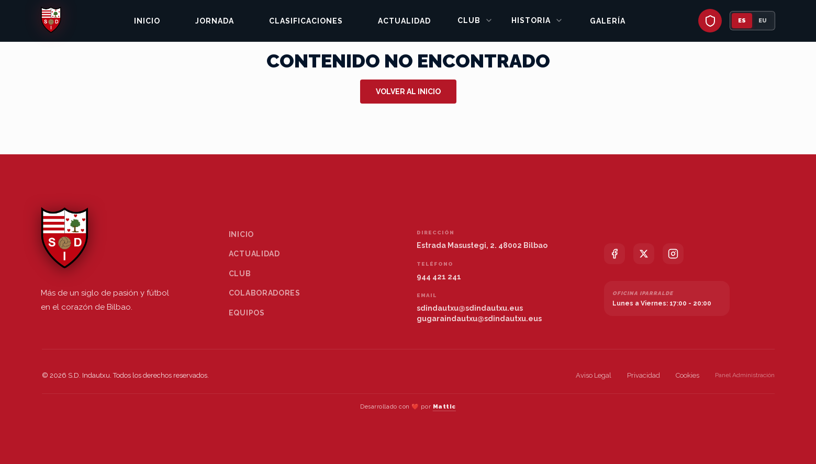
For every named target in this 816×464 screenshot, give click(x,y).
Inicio (147, 21)
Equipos (247, 313)
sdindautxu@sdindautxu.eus (470, 308)
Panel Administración (745, 375)
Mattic (444, 406)
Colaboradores (264, 293)
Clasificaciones (306, 21)
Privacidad (643, 375)
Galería (607, 21)
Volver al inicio (408, 91)
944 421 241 (439, 277)
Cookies (687, 375)
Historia (537, 20)
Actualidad (404, 21)
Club (475, 20)
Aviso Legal (593, 375)
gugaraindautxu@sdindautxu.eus (479, 318)
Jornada (214, 21)
